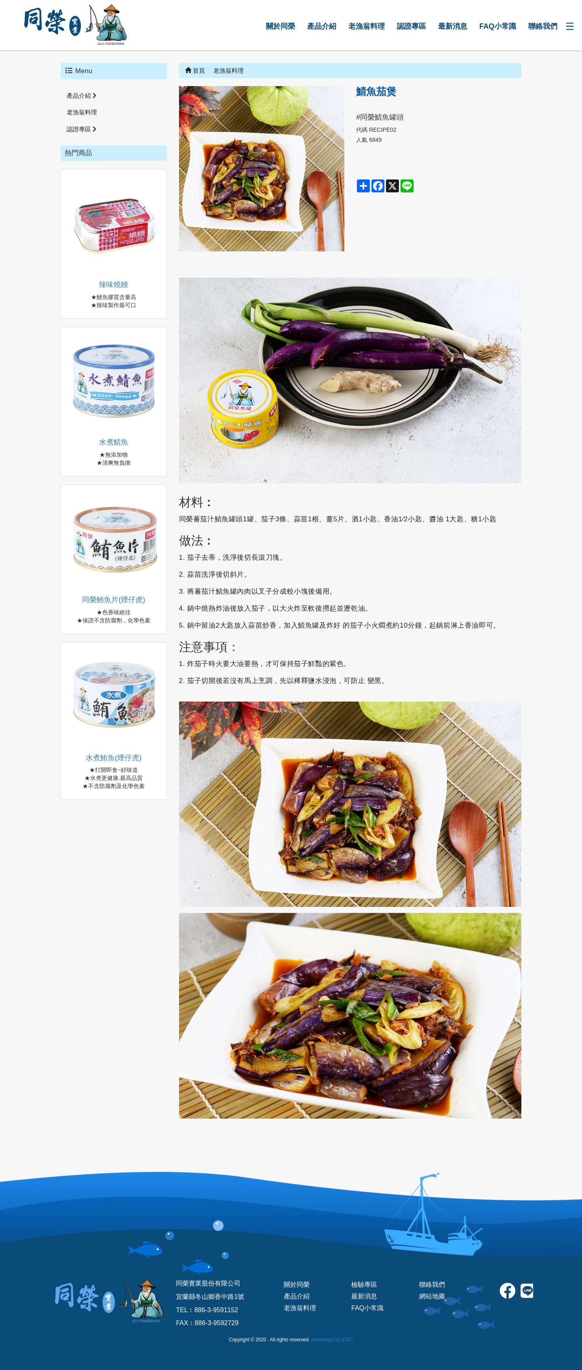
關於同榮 (280, 26)
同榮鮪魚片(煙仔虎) (113, 600)
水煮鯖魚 (113, 442)
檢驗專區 (364, 1284)
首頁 (195, 70)
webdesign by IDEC (332, 1340)
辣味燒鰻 (113, 284)
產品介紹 (321, 26)
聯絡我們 (542, 26)
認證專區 (411, 26)
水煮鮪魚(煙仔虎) (113, 758)
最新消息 (452, 26)
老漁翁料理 (366, 26)
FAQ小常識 (497, 26)
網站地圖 (432, 1296)
